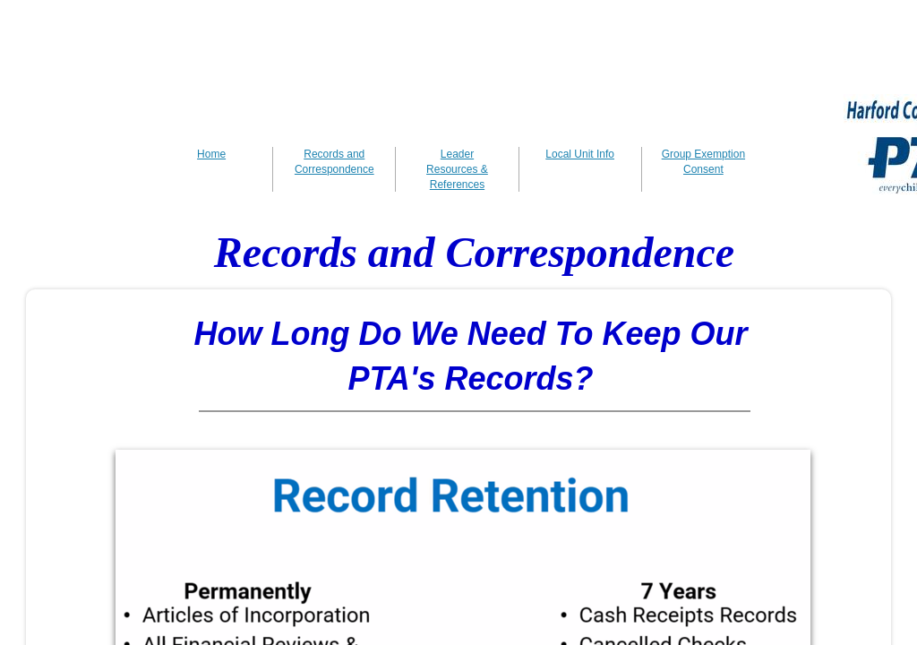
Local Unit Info (579, 154)
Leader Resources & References (457, 169)
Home (211, 154)
